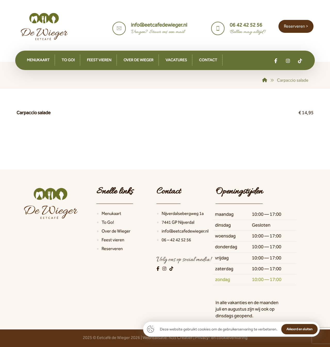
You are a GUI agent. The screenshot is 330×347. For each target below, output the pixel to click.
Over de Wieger (116, 231)
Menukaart (111, 213)
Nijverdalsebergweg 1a (183, 213)
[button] (276, 61)
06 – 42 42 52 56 (176, 239)
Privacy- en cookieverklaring (221, 337)
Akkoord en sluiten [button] (299, 329)
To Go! (108, 222)
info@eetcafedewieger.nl (185, 231)
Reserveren (112, 248)
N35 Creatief (181, 337)
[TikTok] (171, 268)
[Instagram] (164, 268)
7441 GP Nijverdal (178, 222)
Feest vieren (113, 239)
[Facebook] (158, 268)
